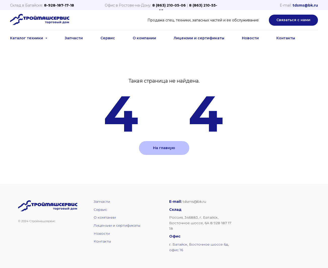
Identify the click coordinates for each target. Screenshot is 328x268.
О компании (144, 38)
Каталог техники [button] (27, 38)
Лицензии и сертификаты (199, 38)
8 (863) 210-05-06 (169, 5)
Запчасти (74, 38)
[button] (293, 20)
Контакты (285, 38)
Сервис (107, 38)
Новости (250, 38)
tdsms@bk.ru (305, 5)
